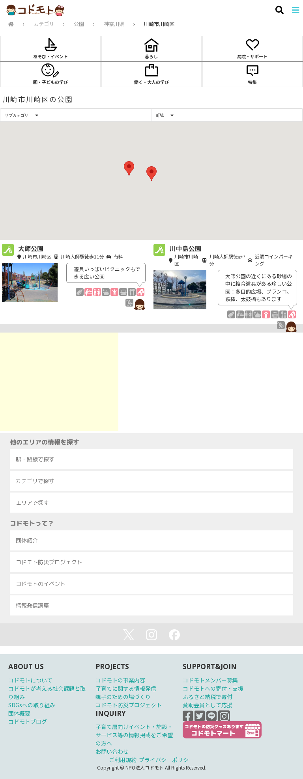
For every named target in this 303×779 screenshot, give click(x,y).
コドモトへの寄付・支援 (213, 688)
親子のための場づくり (123, 697)
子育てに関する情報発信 (125, 688)
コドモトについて (30, 680)
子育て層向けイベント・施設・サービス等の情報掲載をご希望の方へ (134, 735)
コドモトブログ (27, 721)
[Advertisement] (59, 382)
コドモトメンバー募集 (210, 680)
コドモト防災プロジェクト (128, 705)
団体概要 (19, 713)
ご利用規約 (123, 760)
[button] (151, 173)
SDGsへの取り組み (31, 705)
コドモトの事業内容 (120, 680)
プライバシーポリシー (166, 760)
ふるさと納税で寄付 (207, 697)
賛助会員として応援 (207, 705)
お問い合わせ (112, 751)
